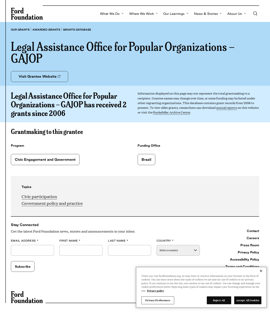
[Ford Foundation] (27, 14)
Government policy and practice (52, 203)
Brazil (146, 159)
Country (165, 240)
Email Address (24, 240)
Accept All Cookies (247, 300)
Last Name (118, 240)
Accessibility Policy (244, 259)
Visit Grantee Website (39, 76)
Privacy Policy (248, 252)
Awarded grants (46, 29)
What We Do (112, 13)
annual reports (226, 107)
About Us (236, 13)
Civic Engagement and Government (45, 159)
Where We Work (143, 13)
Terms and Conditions (242, 266)
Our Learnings (176, 13)
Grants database (77, 29)
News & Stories (208, 13)
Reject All (219, 300)
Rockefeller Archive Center (171, 112)
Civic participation (39, 196)
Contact (253, 231)
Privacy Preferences (157, 300)
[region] (201, 287)
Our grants (20, 29)
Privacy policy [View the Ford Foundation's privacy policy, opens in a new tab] (155, 290)
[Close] (261, 271)
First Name (69, 240)
